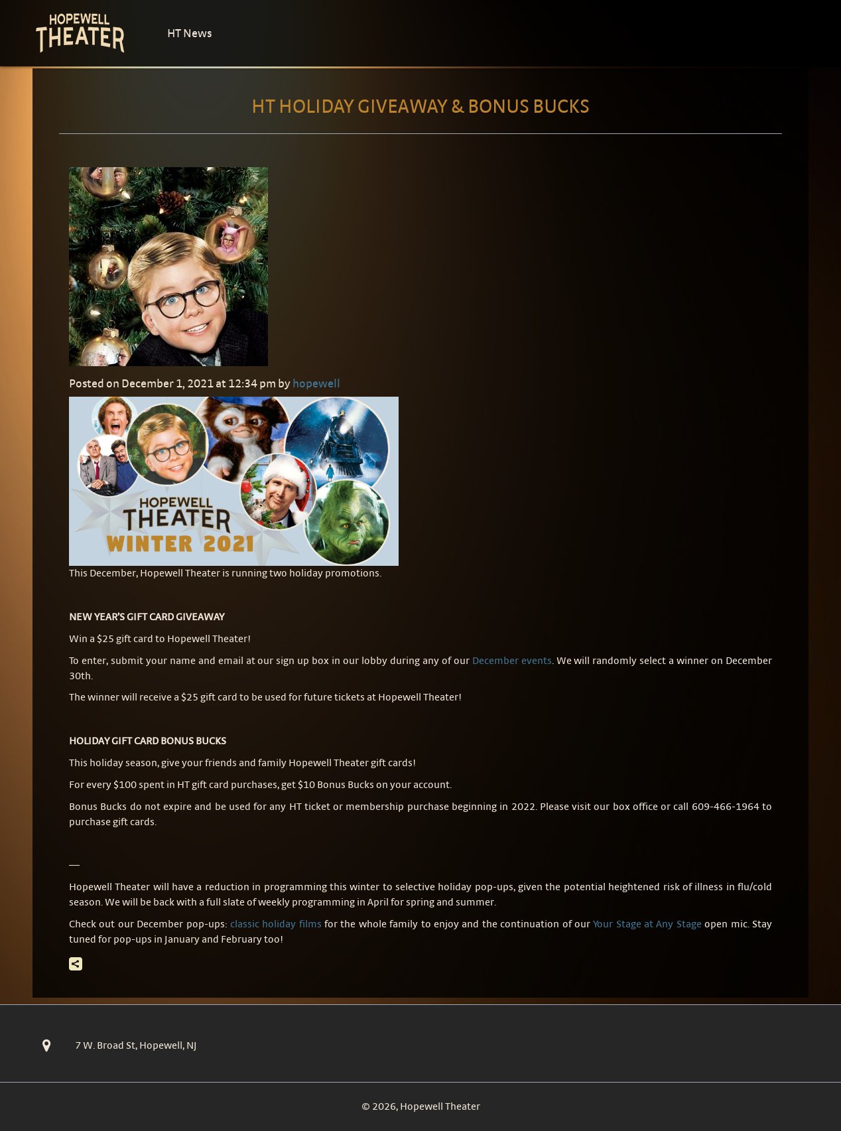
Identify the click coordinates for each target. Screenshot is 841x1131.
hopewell (316, 383)
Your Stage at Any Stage (647, 923)
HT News (189, 33)
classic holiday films (276, 923)
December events (512, 660)
